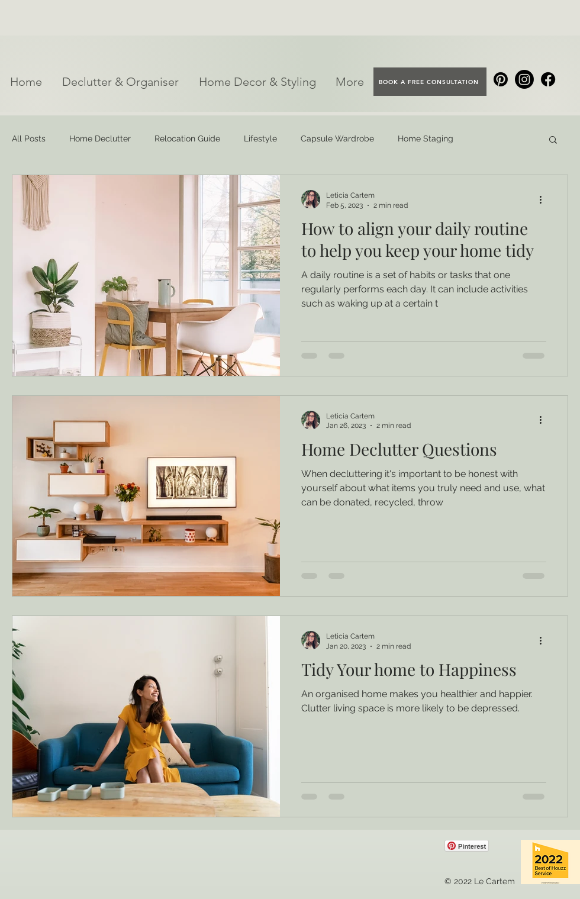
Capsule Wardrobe (337, 138)
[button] (120, 81)
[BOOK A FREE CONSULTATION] (429, 81)
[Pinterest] (500, 79)
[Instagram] (524, 79)
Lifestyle (260, 138)
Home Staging (425, 138)
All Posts (29, 138)
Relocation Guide (187, 138)
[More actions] (544, 199)
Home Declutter (100, 138)
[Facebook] (548, 79)
